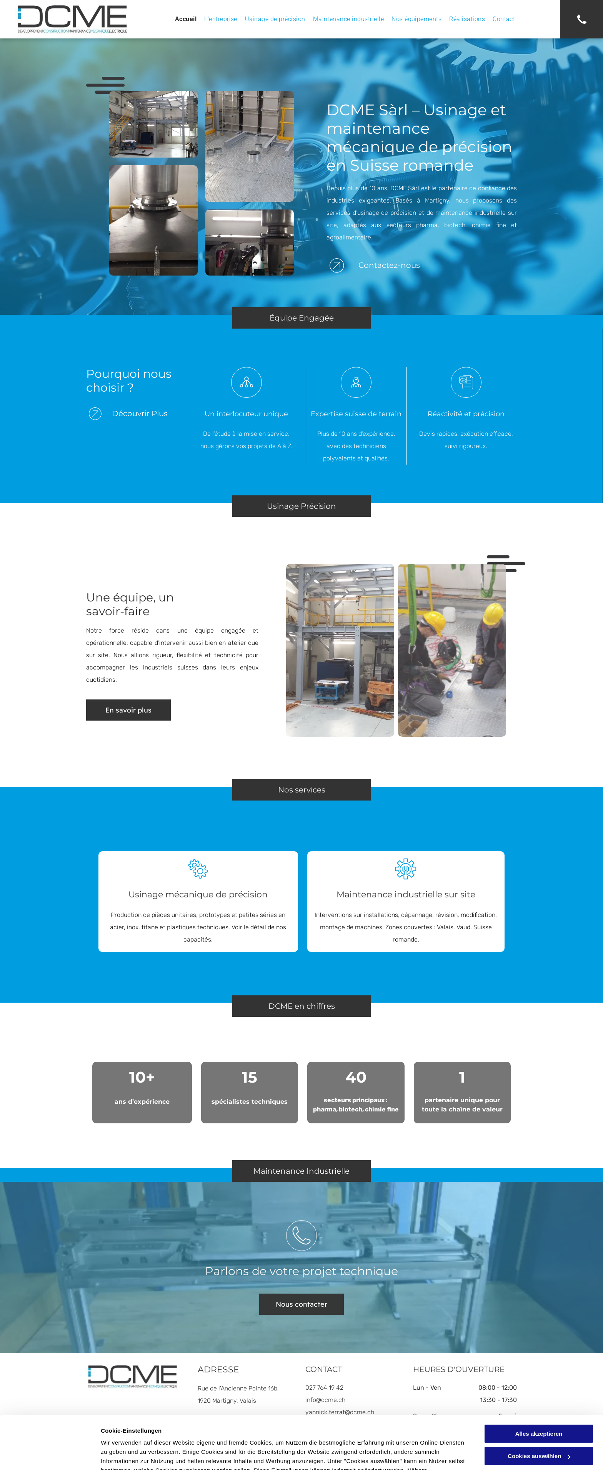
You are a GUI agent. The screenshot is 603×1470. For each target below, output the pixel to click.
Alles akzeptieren (539, 1388)
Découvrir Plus (140, 413)
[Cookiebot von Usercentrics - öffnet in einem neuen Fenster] (49, 1455)
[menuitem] (185, 19)
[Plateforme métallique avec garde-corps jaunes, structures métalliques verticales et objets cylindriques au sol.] (249, 146)
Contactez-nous (389, 265)
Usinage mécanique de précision (198, 894)
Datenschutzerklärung (289, 1433)
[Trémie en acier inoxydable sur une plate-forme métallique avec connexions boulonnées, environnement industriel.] (153, 220)
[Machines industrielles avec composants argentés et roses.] (249, 242)
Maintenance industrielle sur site (405, 894)
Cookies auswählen (128, 1455)
